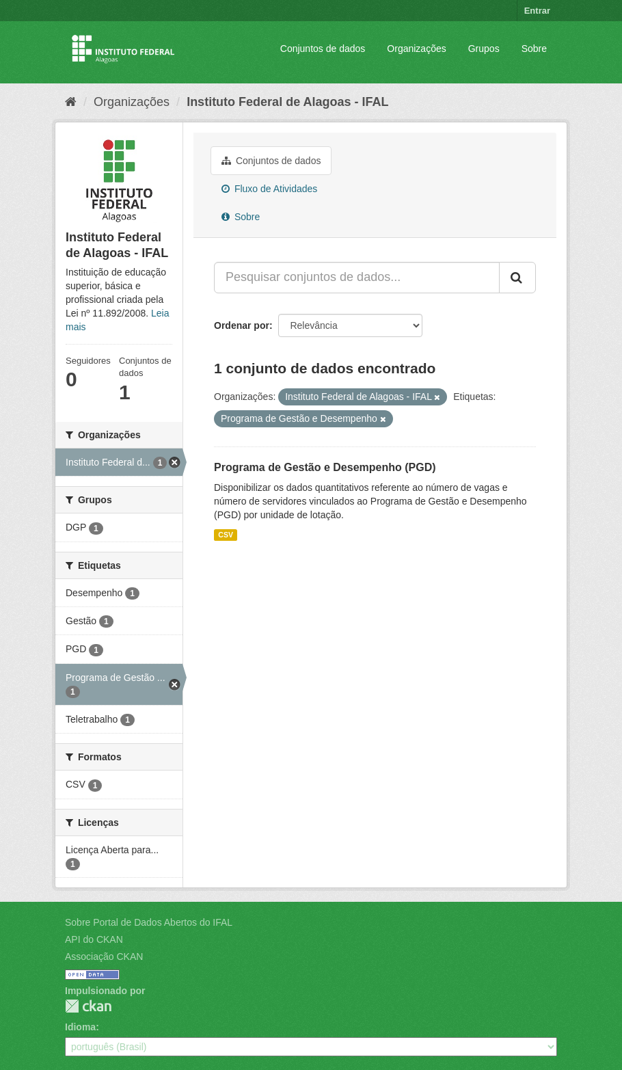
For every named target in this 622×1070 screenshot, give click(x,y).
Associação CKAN (104, 956)
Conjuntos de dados (323, 48)
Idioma (80, 1026)
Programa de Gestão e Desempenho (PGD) (325, 467)
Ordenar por (241, 325)
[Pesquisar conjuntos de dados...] (357, 277)
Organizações (416, 48)
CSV (225, 535)
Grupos (484, 48)
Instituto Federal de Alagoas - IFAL (287, 102)
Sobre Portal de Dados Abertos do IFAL (148, 922)
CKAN (88, 1006)
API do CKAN (94, 939)
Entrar (537, 10)
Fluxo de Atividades (269, 188)
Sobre (534, 48)
